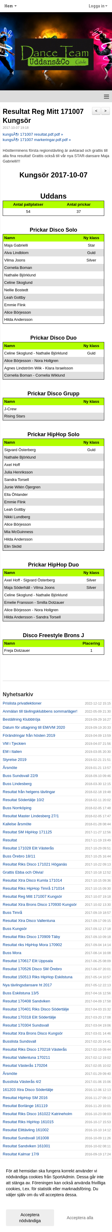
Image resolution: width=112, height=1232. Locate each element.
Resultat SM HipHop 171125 (27, 832)
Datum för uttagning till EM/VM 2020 (34, 727)
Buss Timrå (12, 912)
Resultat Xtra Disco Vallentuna (29, 920)
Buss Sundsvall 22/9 (20, 775)
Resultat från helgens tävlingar (29, 792)
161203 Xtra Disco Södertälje (28, 1089)
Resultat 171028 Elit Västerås (28, 848)
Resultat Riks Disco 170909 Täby (31, 936)
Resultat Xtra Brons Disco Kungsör (33, 1033)
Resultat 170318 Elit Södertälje (29, 1017)
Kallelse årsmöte (17, 824)
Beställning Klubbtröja (21, 719)
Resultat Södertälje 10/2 (23, 800)
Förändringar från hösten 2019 (29, 735)
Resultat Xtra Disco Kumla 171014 (32, 880)
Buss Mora (12, 953)
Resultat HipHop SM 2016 (25, 1097)
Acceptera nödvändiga (30, 1217)
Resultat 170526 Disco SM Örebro (32, 969)
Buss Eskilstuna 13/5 (21, 993)
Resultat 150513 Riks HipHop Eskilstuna (37, 977)
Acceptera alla (80, 1217)
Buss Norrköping (17, 808)
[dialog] (56, 1195)
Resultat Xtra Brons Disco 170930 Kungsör (40, 904)
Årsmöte (10, 767)
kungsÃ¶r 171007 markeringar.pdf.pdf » (37, 139)
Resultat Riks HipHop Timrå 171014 (34, 888)
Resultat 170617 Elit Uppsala (28, 961)
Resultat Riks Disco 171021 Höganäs (35, 864)
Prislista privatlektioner (22, 703)
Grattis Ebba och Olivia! (23, 872)
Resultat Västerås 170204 (25, 1065)
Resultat (10, 840)
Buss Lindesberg (17, 783)
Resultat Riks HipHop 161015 (28, 1122)
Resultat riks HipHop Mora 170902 (32, 944)
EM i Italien (12, 751)
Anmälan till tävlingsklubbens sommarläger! (40, 711)
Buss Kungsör (15, 928)
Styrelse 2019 (15, 759)
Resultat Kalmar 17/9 (21, 1154)
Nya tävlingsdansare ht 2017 (27, 985)
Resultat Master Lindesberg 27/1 (31, 816)
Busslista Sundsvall (19, 1041)
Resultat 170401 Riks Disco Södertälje (36, 1009)
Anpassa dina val (22, 1202)
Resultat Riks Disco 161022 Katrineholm (37, 1114)
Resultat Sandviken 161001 (26, 1146)
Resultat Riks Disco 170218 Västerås (35, 1049)
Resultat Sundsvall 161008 (26, 1138)
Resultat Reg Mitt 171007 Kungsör (32, 896)
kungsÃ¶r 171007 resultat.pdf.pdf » (33, 134)
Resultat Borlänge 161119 (25, 1105)
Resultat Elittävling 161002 (26, 1130)
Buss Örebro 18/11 (19, 856)
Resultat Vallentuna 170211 (26, 1057)
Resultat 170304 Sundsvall (26, 1025)
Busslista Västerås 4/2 (22, 1081)
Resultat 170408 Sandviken (26, 1001)
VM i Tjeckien (14, 743)
